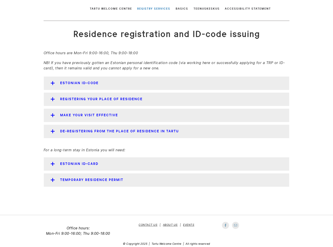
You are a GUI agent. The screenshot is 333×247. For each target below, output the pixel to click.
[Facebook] (225, 225)
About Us (170, 224)
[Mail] (235, 225)
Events (188, 224)
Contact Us (148, 224)
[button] (166, 83)
